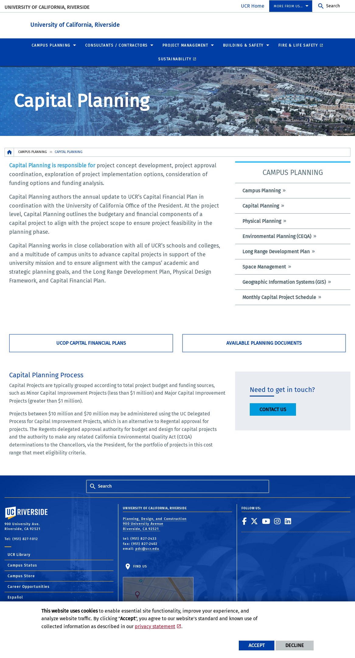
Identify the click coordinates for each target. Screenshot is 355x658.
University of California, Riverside (47, 7)
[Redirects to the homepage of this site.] (9, 152)
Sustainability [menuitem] (174, 59)
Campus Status (22, 565)
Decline (294, 645)
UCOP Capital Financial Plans (91, 343)
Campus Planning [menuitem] (51, 45)
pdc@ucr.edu (147, 548)
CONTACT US (272, 409)
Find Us (158, 583)
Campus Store (21, 576)
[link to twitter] (254, 520)
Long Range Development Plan (276, 251)
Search (333, 6)
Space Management (264, 266)
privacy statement (155, 626)
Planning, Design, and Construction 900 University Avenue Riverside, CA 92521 (154, 524)
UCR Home (252, 6)
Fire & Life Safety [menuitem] (298, 45)
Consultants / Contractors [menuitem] (116, 45)
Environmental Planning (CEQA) (276, 236)
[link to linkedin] (288, 520)
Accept (257, 645)
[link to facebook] (245, 520)
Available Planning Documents (264, 343)
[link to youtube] (266, 520)
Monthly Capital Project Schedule (279, 297)
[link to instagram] (277, 520)
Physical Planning (261, 221)
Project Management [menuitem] (185, 45)
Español (15, 597)
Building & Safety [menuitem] (243, 45)
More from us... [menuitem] (288, 6)
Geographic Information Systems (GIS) (284, 282)
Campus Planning (32, 152)
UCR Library (19, 554)
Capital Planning (260, 205)
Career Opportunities (29, 586)
